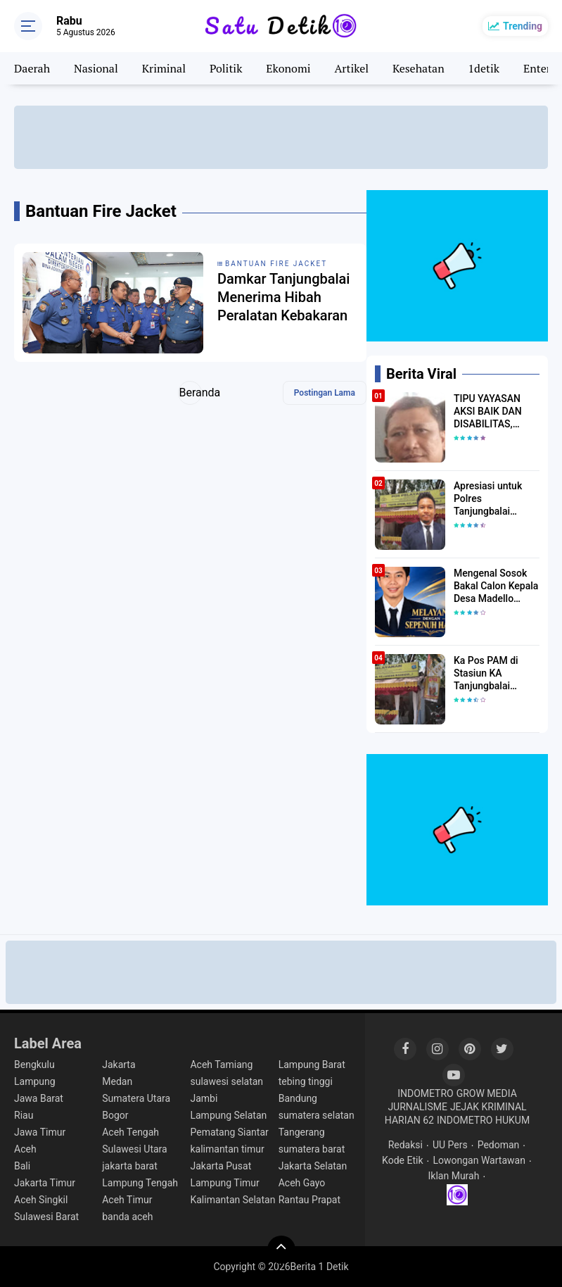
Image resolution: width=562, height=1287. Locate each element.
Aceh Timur (127, 1199)
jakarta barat (130, 1166)
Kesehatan (418, 68)
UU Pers (450, 1144)
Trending (522, 26)
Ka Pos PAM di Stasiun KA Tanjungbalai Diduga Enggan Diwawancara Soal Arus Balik (494, 674)
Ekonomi (288, 68)
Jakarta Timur (44, 1182)
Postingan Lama (324, 393)
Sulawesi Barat (46, 1216)
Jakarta (118, 1064)
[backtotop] (281, 1250)
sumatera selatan (317, 1115)
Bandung (298, 1098)
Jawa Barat (38, 1098)
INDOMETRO (425, 1093)
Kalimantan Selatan (232, 1199)
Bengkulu (34, 1064)
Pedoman (499, 1144)
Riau (23, 1115)
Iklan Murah (454, 1175)
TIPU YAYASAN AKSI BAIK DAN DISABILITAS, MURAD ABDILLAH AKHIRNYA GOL (495, 412)
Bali (22, 1166)
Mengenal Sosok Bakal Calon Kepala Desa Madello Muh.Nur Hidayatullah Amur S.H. (496, 586)
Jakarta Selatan (313, 1166)
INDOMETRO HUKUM (483, 1120)
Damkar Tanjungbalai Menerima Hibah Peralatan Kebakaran (283, 297)
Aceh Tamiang (221, 1064)
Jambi (203, 1098)
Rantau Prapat (309, 1199)
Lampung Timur (224, 1182)
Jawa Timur (39, 1132)
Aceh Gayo (302, 1182)
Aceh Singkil (41, 1199)
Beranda (190, 392)
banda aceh (127, 1216)
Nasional (96, 68)
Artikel (351, 68)
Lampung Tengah (140, 1182)
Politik (226, 68)
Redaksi (405, 1144)
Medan (117, 1081)
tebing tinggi (306, 1081)
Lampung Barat (312, 1064)
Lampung (35, 1081)
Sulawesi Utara (134, 1149)
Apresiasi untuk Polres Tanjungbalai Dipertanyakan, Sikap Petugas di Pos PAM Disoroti (492, 499)
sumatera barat (312, 1149)
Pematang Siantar (229, 1132)
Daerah (32, 68)
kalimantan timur (227, 1149)
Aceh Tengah (130, 1132)
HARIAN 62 (409, 1120)
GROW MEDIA (486, 1093)
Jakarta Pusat (220, 1166)
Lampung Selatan (228, 1115)
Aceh (25, 1149)
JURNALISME (417, 1106)
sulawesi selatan (226, 1081)
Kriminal (164, 68)
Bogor (115, 1115)
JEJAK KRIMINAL (488, 1106)
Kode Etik (402, 1160)
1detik (483, 68)
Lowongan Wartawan (479, 1160)
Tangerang (302, 1132)
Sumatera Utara (136, 1098)
